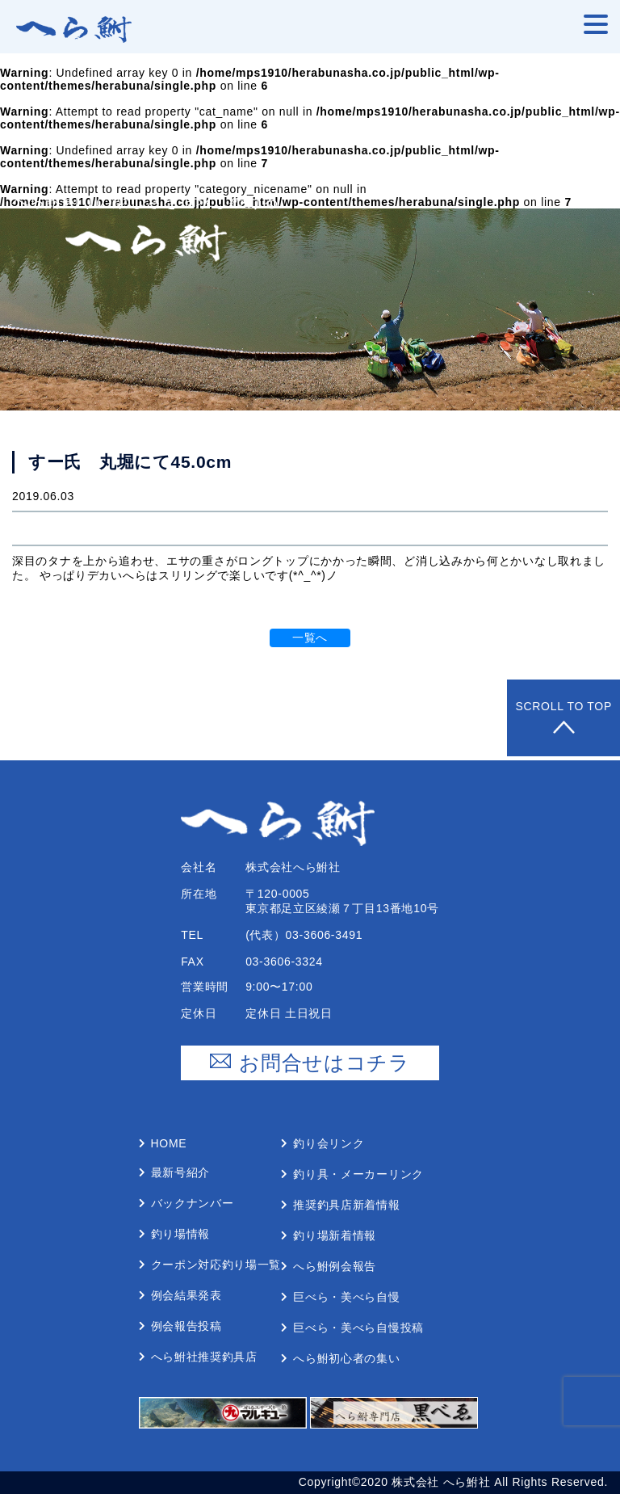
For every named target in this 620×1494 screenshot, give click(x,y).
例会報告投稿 (186, 1325)
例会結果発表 (186, 1295)
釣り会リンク (328, 1143)
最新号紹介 (181, 1172)
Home (169, 1143)
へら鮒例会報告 (334, 1266)
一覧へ (310, 637)
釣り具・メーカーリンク (358, 1174)
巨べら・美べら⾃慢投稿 (358, 1327)
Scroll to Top (563, 718)
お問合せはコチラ (310, 1063)
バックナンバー (192, 1203)
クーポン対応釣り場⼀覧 (216, 1264)
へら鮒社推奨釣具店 (204, 1356)
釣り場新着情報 (334, 1235)
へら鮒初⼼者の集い (346, 1358)
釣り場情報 (181, 1233)
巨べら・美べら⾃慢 (346, 1296)
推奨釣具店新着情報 (346, 1204)
